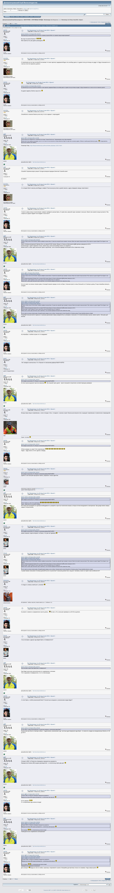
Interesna (6, 580)
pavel (4, 358)
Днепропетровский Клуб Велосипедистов (13, 19)
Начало (7, 16)
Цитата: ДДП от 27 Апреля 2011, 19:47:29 (30, 794)
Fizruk (5, 526)
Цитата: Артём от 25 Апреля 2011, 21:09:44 (30, 496)
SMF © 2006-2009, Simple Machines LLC (62, 890)
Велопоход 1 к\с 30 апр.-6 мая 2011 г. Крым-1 (72, 19)
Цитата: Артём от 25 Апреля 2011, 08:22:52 (30, 239)
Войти (31, 16)
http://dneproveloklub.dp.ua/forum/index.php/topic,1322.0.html (46, 145)
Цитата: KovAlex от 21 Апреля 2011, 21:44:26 (31, 86)
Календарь (26, 16)
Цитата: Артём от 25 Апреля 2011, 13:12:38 (30, 301)
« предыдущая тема (95, 22)
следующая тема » (106, 22)
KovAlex (5, 58)
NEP (4, 167)
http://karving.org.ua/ (39, 488)
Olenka (5, 468)
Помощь (17, 16)
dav (59, 19)
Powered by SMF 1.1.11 (48, 890)
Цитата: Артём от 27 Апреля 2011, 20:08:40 (30, 822)
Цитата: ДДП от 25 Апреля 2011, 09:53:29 (30, 302)
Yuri (4, 408)
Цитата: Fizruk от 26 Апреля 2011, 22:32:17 (30, 666)
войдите (25, 8)
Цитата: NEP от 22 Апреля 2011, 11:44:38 (30, 138)
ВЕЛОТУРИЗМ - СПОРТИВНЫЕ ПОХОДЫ (33, 19)
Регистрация (37, 16)
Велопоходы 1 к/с (48, 19)
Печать (108, 23)
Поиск (21, 16)
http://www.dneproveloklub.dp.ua (39, 162)
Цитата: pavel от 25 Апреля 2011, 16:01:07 (30, 379)
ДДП (4, 134)
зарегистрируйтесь (34, 8)
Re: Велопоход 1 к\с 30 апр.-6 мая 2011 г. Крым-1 (41, 30)
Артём (5, 30)
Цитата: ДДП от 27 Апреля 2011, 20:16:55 (30, 855)
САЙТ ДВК (13, 16)
